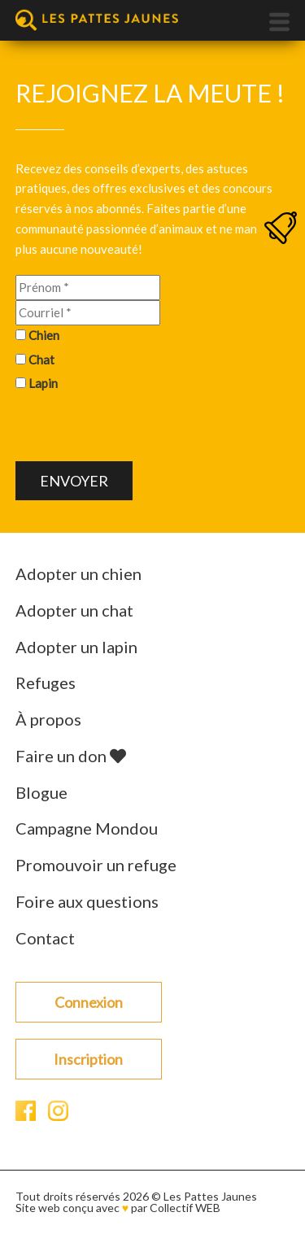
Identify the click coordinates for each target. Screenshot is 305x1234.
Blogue (41, 792)
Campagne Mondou (86, 828)
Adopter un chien (78, 573)
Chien (43, 335)
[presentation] (139, 429)
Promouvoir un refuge (95, 864)
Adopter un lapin (76, 646)
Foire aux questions (87, 901)
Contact (45, 938)
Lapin (43, 383)
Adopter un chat (74, 610)
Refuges (45, 682)
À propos (48, 719)
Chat (41, 359)
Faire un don (70, 755)
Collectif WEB (185, 1207)
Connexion (88, 1002)
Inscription (88, 1059)
